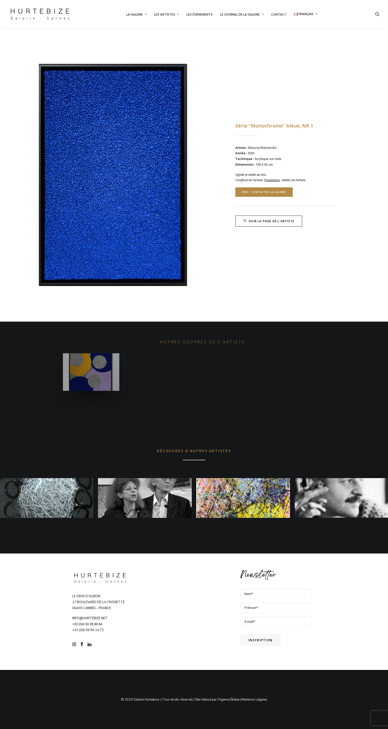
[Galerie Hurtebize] (40, 14)
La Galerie (136, 15)
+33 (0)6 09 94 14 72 (88, 630)
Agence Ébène (229, 699)
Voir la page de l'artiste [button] (268, 221)
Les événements (200, 15)
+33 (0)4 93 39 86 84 (87, 624)
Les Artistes (166, 15)
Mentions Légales (254, 699)
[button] (377, 14)
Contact (278, 15)
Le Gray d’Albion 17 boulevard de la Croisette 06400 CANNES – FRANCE (98, 602)
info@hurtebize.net (90, 618)
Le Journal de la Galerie (242, 15)
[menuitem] (136, 14)
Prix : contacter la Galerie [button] (264, 192)
